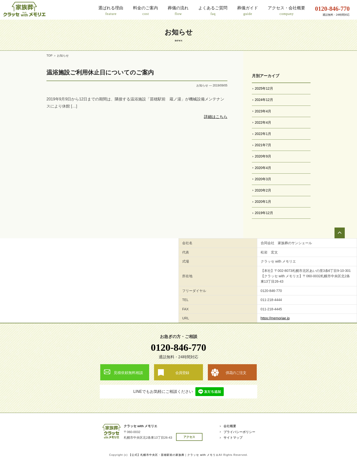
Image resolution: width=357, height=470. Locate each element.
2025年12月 (264, 88)
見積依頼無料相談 (128, 373)
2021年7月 (263, 145)
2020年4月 (263, 168)
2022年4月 (263, 122)
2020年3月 (263, 179)
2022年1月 (263, 134)
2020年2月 (263, 190)
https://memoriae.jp (275, 318)
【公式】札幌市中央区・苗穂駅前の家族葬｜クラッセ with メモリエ (174, 454)
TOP (49, 55)
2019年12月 (264, 213)
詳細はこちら (215, 117)
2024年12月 (264, 100)
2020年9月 (263, 156)
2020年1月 (263, 202)
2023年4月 (263, 111)
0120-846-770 (178, 347)
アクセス (189, 437)
